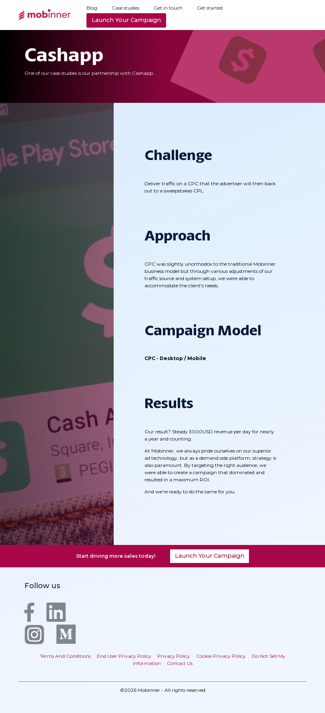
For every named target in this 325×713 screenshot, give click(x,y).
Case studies (125, 8)
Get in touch (168, 8)
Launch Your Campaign (126, 20)
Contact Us (180, 663)
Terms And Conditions (65, 656)
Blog (91, 8)
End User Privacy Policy (124, 656)
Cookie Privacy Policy (221, 656)
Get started (210, 8)
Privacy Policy (173, 656)
